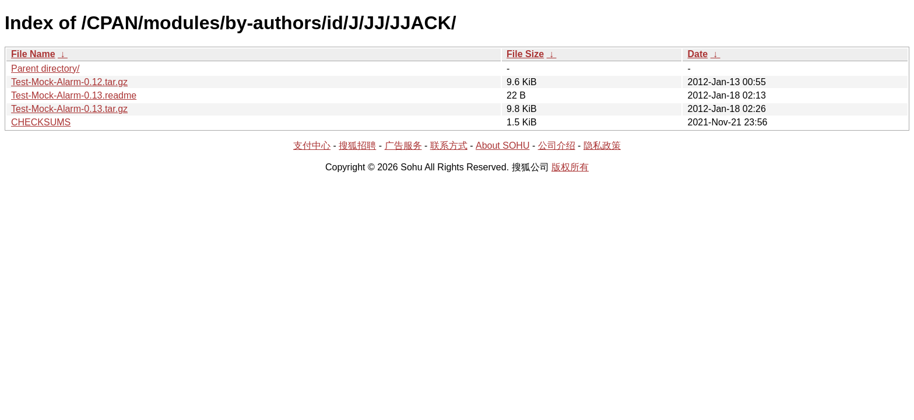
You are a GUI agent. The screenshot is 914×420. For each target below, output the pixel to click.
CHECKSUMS (41, 122)
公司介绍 (556, 145)
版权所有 (570, 167)
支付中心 (312, 145)
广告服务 (403, 145)
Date (697, 54)
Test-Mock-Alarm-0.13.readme (73, 95)
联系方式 (448, 145)
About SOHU (502, 145)
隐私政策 (602, 145)
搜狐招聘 (357, 145)
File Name (33, 54)
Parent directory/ (45, 69)
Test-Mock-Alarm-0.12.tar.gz (69, 82)
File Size (525, 54)
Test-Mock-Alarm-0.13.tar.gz (69, 109)
